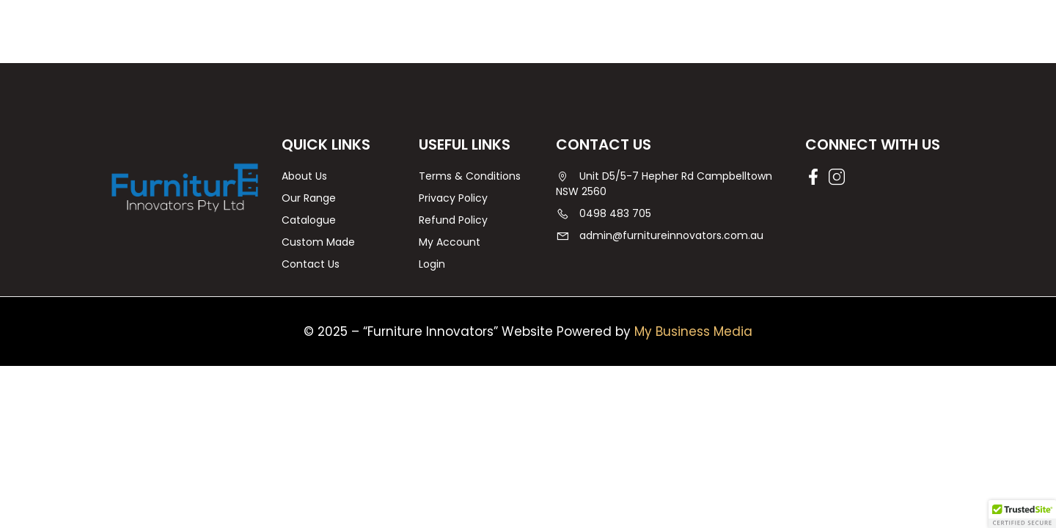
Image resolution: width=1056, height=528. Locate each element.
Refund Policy (453, 220)
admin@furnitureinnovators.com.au (659, 235)
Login (432, 264)
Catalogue (309, 220)
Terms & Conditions (470, 176)
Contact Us (311, 264)
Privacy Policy (453, 198)
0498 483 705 (603, 213)
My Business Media (693, 331)
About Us (304, 176)
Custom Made (318, 242)
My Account (449, 242)
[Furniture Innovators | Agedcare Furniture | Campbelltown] (185, 187)
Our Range (309, 198)
